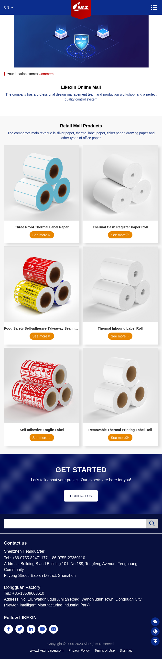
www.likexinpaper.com (47, 650)
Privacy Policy (79, 650)
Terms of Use (105, 650)
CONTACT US (81, 496)
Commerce (47, 74)
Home (32, 74)
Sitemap (125, 650)
